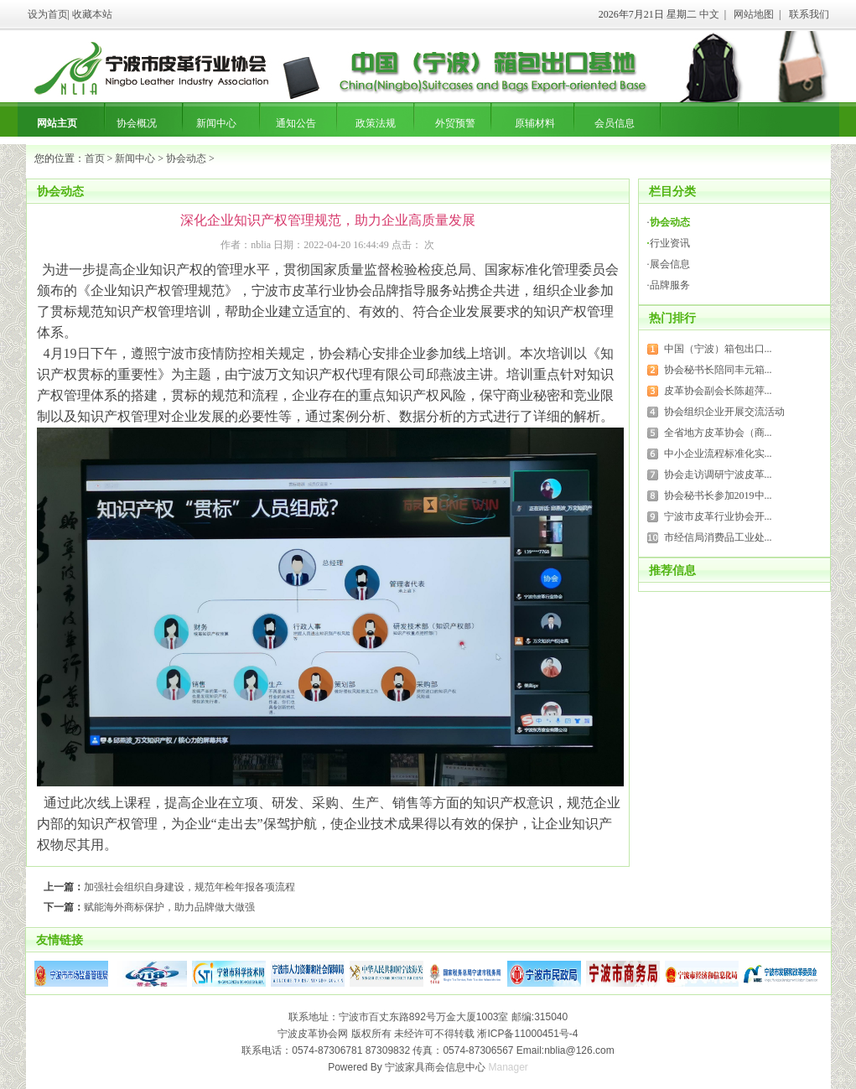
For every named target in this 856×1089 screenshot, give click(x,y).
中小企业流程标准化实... (718, 453)
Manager (508, 1067)
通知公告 (296, 123)
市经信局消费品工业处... (718, 537)
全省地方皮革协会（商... (718, 432)
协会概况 (137, 123)
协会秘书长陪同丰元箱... (718, 370)
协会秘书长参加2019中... (718, 495)
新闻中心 (216, 123)
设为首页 (48, 14)
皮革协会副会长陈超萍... (718, 391)
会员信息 (614, 123)
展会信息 (670, 264)
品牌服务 (670, 285)
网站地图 (754, 14)
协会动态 (186, 158)
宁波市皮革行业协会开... (718, 516)
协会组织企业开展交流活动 (724, 411)
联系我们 (809, 14)
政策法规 (375, 123)
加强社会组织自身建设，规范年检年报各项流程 (189, 887)
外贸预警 (455, 123)
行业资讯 (670, 243)
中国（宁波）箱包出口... (718, 349)
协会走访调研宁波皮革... (718, 474)
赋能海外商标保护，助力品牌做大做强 (169, 907)
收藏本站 (92, 14)
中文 (709, 14)
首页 (95, 158)
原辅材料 (535, 123)
